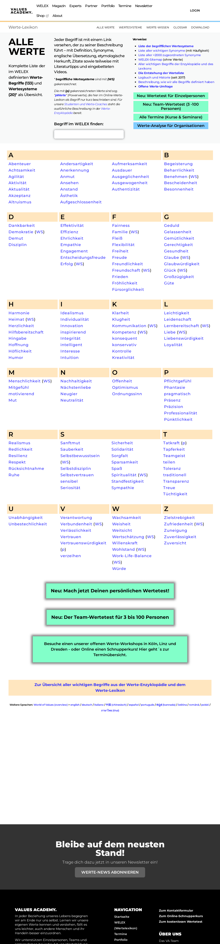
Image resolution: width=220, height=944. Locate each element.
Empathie (70, 244)
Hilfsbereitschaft (26, 332)
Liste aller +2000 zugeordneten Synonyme (169, 55)
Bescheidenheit (180, 183)
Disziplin (18, 244)
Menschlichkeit (25, 381)
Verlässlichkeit (75, 530)
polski (205, 704)
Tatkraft (171, 443)
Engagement (74, 251)
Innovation (71, 325)
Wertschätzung (128, 537)
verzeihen (70, 556)
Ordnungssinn (127, 394)
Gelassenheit (177, 232)
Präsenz (172, 400)
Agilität (16, 176)
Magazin (59, 6)
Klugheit (121, 319)
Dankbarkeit (22, 225)
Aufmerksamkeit (129, 164)
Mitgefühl (19, 387)
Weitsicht (122, 530)
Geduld (171, 225)
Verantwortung (76, 517)
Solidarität (122, 449)
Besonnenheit (179, 189)
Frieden (120, 276)
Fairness (121, 225)
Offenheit (122, 381)
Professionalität (180, 413)
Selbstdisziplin (75, 468)
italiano (99, 704)
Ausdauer (122, 170)
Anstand (69, 189)
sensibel (69, 481)
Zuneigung (175, 530)
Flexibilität (123, 244)
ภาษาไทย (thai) (110, 710)
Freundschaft (126, 270)
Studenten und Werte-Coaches (85, 104)
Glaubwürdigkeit (182, 264)
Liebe (170, 332)
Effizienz (69, 232)
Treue (169, 487)
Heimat (16, 319)
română (194, 704)
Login (195, 10)
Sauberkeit (71, 449)
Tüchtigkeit (175, 494)
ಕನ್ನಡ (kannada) (166, 704)
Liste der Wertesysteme (166, 46)
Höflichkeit (20, 351)
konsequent (124, 338)
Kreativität (123, 357)
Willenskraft (125, 543)
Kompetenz (124, 332)
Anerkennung (74, 170)
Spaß (116, 468)
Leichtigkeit (176, 313)
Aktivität (18, 183)
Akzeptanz (20, 195)
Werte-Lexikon (23, 27)
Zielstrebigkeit (179, 517)
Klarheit (120, 313)
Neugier (68, 394)
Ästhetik (69, 195)
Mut (13, 400)
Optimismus (125, 387)
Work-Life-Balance (132, 556)
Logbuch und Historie (154, 77)
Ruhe (14, 475)
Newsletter (143, 6)
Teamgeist (174, 455)
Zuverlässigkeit (180, 537)
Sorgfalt (119, 455)
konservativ (124, 344)
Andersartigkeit (76, 164)
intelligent (71, 344)
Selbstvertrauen (77, 475)
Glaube (171, 257)
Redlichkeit (21, 449)
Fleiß (117, 238)
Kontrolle (121, 351)
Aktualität (19, 189)
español (134, 704)
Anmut (67, 176)
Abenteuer (20, 164)
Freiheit (120, 251)
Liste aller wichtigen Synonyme (161, 50)
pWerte (60, 95)
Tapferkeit (174, 449)
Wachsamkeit (126, 517)
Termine (124, 6)
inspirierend (73, 332)
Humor (16, 357)
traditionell (174, 475)
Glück (170, 270)
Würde (119, 568)
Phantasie (174, 387)
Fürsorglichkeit (128, 289)
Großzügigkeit (179, 276)
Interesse (70, 351)
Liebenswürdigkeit (184, 338)
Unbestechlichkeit (28, 524)
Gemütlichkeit (179, 238)
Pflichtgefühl (177, 381)
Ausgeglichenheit (130, 176)
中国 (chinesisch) (116, 704)
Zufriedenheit (178, 524)
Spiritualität (124, 475)
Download (200, 27)
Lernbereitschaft (181, 325)
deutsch (87, 704)
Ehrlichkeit (71, 238)
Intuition (69, 357)
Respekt (17, 462)
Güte (169, 283)
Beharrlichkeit (179, 170)
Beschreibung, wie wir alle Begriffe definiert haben (176, 82)
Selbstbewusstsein (80, 455)
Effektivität (72, 225)
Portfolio (107, 6)
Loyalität (173, 344)
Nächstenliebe (75, 387)
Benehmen (175, 176)
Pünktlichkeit (178, 419)
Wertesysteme (130, 27)
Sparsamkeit (124, 462)
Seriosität (70, 487)
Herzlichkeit (21, 325)
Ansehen (69, 183)
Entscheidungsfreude (83, 257)
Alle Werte (106, 27)
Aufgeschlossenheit (81, 202)
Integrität (70, 338)
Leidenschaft (177, 319)
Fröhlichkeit (124, 283)
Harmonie (19, 313)
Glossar (180, 27)
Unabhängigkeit (26, 517)
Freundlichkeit (127, 264)
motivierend (21, 394)
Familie (120, 232)
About (58, 16)
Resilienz (18, 455)
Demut (16, 238)
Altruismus (20, 202)
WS (193, 176)
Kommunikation (129, 325)
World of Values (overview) (51, 704)
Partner (91, 6)
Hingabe (18, 338)
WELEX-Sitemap (150, 59)
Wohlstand (123, 549)
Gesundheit (176, 251)
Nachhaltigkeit (76, 381)
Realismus (19, 443)
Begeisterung (178, 164)
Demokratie (21, 232)
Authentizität (126, 189)
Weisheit (121, 524)
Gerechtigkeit (178, 244)
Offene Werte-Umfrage (155, 86)
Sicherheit (122, 443)
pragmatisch (177, 394)
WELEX (42, 6)
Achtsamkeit (22, 170)
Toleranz (172, 468)
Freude (119, 257)
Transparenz (176, 481)
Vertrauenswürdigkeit (83, 543)
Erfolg (66, 264)
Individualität (74, 319)
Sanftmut (70, 443)
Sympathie (122, 487)
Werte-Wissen (157, 27)
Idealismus (72, 313)
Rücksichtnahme (26, 468)
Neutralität (71, 400)
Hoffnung (19, 344)
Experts (75, 6)
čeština (182, 704)
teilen (169, 462)
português (147, 704)
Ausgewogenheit (130, 183)
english (75, 704)
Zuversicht (175, 543)
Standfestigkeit (127, 481)
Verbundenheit (76, 524)
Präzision (173, 406)
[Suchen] (171, 10)
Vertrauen (70, 537)
